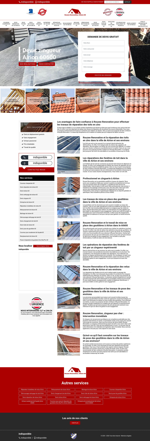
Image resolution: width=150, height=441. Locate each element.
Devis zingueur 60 (39, 24)
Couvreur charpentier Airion (117, 389)
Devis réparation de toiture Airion (32, 397)
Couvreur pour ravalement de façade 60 (120, 24)
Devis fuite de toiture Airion (89, 393)
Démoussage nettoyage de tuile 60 (85, 24)
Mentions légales (126, 436)
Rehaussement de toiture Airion (60, 389)
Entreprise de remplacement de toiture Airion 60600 (89, 402)
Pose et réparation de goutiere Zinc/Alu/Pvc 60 (142, 24)
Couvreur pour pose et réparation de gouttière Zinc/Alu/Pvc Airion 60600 (60, 402)
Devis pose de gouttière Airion (118, 393)
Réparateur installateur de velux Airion (32, 389)
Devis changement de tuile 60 (95, 24)
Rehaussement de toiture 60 (67, 24)
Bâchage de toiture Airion (89, 389)
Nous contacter (46, 64)
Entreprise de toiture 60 (47, 24)
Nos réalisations (27, 64)
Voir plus (75, 423)
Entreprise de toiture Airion (118, 397)
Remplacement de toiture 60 (131, 24)
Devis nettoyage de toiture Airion (89, 397)
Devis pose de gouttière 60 (111, 24)
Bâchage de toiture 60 (76, 24)
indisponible (26, 2)
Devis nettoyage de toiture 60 (31, 24)
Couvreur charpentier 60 (6, 24)
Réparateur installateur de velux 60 (56, 24)
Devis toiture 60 (23, 24)
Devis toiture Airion (60, 397)
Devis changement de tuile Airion (61, 393)
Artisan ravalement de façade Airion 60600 (32, 402)
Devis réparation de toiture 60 (16, 24)
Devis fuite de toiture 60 (103, 24)
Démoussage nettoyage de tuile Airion (32, 393)
